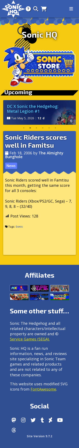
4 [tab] (43, 128)
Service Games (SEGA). (30, 339)
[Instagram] (23, 420)
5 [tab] (49, 128)
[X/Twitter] (33, 420)
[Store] (42, 9)
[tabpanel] (39, 112)
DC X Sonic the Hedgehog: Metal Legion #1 (33, 108)
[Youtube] (60, 420)
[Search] (34, 9)
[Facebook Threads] (14, 430)
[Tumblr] (42, 420)
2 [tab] (30, 128)
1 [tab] (24, 128)
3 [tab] (36, 128)
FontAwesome (43, 389)
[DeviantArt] (50, 420)
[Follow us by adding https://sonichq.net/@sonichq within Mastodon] (14, 420)
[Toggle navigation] (71, 9)
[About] (27, 9)
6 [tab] (55, 128)
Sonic (19, 226)
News (11, 165)
